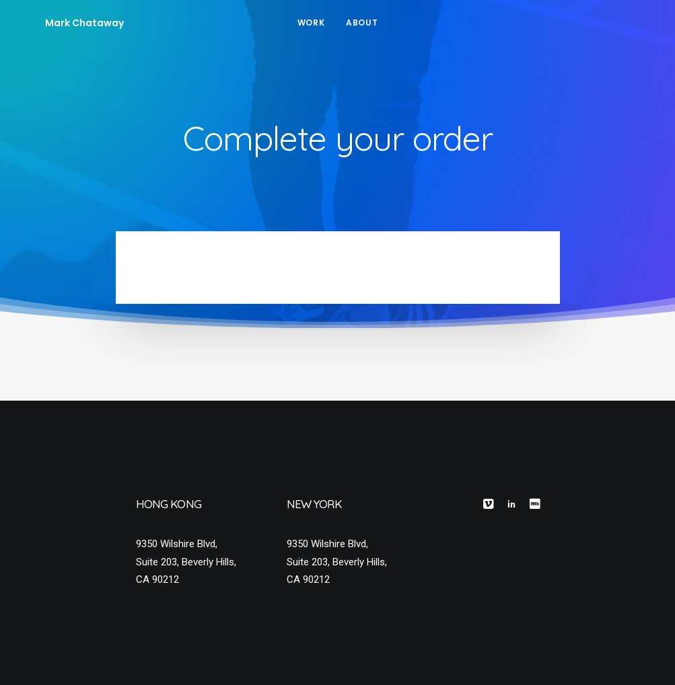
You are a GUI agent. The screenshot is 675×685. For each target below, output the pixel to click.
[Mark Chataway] (62, 23)
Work (310, 22)
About (362, 22)
